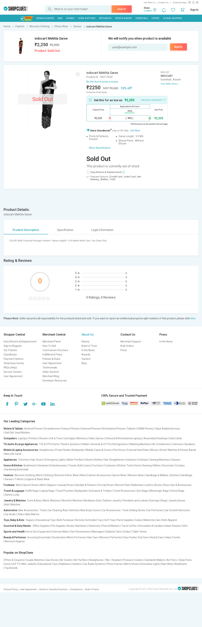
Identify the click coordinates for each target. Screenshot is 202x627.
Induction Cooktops (137, 459)
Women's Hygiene (15, 541)
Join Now (135, 130)
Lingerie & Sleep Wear (37, 479)
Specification (65, 230)
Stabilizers (65, 563)
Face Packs (129, 537)
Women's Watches (72, 500)
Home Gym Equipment (38, 531)
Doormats (168, 465)
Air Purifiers (80, 560)
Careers (86, 358)
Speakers (189, 444)
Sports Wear (119, 475)
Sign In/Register (13, 345)
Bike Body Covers (90, 510)
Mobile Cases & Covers (99, 449)
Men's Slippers (48, 485)
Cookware (110, 465)
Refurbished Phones (113, 428)
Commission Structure (55, 350)
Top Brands (11, 567)
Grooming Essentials (38, 537)
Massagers (98, 531)
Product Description (26, 230)
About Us (88, 334)
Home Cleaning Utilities (147, 465)
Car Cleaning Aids (58, 510)
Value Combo (172, 537)
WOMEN (70, 18)
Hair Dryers (37, 459)
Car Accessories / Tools (115, 510)
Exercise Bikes (60, 531)
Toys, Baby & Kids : (14, 520)
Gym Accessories (80, 531)
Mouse (154, 449)
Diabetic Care (113, 531)
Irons (7, 563)
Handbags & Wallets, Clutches (162, 475)
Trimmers (23, 459)
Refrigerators (120, 444)
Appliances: (10, 459)
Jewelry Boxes (177, 500)
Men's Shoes (131, 563)
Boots (158, 485)
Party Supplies (125, 520)
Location (148, 11)
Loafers (148, 485)
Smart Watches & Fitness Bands (178, 449)
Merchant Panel (52, 341)
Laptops (22, 438)
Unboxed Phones (90, 428)
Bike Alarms (32, 514)
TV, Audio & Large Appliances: (21, 444)
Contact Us (163, 2)
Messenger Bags (159, 490)
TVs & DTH (45, 444)
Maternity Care (152, 520)
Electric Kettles (93, 459)
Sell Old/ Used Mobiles (17, 432)
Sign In (194, 9)
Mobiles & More (45, 18)
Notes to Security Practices (53, 589)
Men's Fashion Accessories (95, 475)
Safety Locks (12, 494)
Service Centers (13, 371)
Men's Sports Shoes (27, 485)
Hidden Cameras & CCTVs (96, 444)
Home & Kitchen (86, 18)
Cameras (177, 444)
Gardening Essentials (16, 469)
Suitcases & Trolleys (100, 490)
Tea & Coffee (129, 525)
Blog (84, 363)
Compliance (76, 589)
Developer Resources (55, 380)
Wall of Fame (92, 589)
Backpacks (78, 449)
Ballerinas (137, 485)
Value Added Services (167, 428)
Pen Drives (119, 449)
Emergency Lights (55, 459)
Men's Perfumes (76, 537)
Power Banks (62, 449)
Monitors (82, 438)
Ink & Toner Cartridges (62, 438)
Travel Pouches (64, 490)
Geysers (176, 459)
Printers (33, 438)
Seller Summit (51, 371)
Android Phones (33, 428)
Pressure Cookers (133, 560)
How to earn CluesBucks (153, 99)
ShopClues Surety (14, 363)
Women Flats (122, 485)
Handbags (186, 475)
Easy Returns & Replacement (20, 341)
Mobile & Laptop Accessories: (21, 449)
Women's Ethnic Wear (66, 475)
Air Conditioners (161, 444)
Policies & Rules (51, 358)
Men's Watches (51, 500)
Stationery (94, 525)
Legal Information (102, 230)
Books (70, 525)
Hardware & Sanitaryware (52, 465)
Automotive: (11, 510)
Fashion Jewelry (112, 500)
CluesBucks (10, 354)
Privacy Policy (10, 589)
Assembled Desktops (156, 438)
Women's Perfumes (110, 537)
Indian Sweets (172, 525)
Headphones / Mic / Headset (105, 560)
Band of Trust (89, 345)
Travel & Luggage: (14, 490)
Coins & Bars (34, 500)
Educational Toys (46, 520)
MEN (60, 18)
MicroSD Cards (13, 453)
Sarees (9, 479)
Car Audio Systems (94, 563)
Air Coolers (66, 560)
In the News (88, 350)
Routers (44, 438)
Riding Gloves (137, 510)
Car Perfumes (155, 510)
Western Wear (136, 475)
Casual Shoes (65, 485)
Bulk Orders (127, 345)
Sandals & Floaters (85, 485)
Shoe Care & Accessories (177, 485)
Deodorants (58, 537)
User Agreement (13, 376)
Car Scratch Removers (177, 510)
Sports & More (123, 18)
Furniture (98, 465)
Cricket (127, 531)
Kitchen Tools (125, 465)
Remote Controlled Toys (89, 520)
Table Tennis (139, 531)
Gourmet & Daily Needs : (18, 525)
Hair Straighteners (114, 459)
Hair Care (92, 537)
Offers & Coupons (14, 560)
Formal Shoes (105, 485)
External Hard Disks (138, 449)
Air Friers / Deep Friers (179, 560)
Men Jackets (29, 563)
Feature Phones (70, 428)
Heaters (77, 563)
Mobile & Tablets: (14, 428)
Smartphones (52, 428)
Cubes (138, 520)
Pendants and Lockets (135, 500)
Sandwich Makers (155, 560)
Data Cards (175, 438)
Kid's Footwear (65, 520)
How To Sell (49, 345)
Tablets (131, 428)
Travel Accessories (124, 490)
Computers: (10, 438)
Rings (164, 500)
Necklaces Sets (92, 500)
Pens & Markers (111, 525)
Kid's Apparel (169, 520)
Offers (155, 18)
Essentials (142, 18)
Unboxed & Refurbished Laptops (123, 438)
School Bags (177, 490)
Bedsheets (30, 465)
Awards (86, 354)
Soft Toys (109, 520)
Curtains (180, 465)
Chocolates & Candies (150, 525)
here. (193, 318)
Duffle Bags (31, 490)
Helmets (74, 510)
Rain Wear (167, 563)
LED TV (16, 563)
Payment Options (13, 358)
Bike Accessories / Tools (32, 510)
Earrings (154, 500)
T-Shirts (18, 479)
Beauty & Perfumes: (15, 537)
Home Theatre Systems (66, 444)
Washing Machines (140, 444)
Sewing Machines (160, 459)
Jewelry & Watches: (15, 500)
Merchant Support (130, 341)
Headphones (46, 449)
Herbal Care (156, 537)
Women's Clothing (24, 475)
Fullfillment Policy (52, 354)
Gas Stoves (52, 560)
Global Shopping (172, 18)
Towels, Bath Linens (79, 465)
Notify (178, 47)
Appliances (105, 18)
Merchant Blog (51, 376)
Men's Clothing (44, 475)
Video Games (96, 438)
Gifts (185, 525)
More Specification (99, 147)
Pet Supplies (58, 525)
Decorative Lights (150, 563)
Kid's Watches (12, 504)
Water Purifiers (75, 459)
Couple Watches (35, 560)
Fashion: (9, 475)
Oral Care (143, 537)
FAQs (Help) (10, 367)
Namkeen (81, 525)
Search (121, 9)
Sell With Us (149, 2)
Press (123, 350)
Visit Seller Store (169, 84)
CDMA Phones (145, 428)
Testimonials (50, 367)
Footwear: (10, 485)
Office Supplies (41, 525)
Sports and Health (14, 531)
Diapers (30, 520)
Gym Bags (142, 490)
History (85, 341)
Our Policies (10, 350)
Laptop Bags (47, 490)
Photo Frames (115, 563)
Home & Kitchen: (13, 465)
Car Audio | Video (14, 514)
